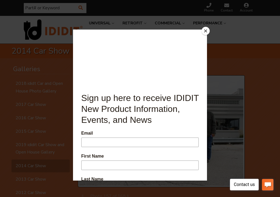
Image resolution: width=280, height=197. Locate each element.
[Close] (206, 31)
